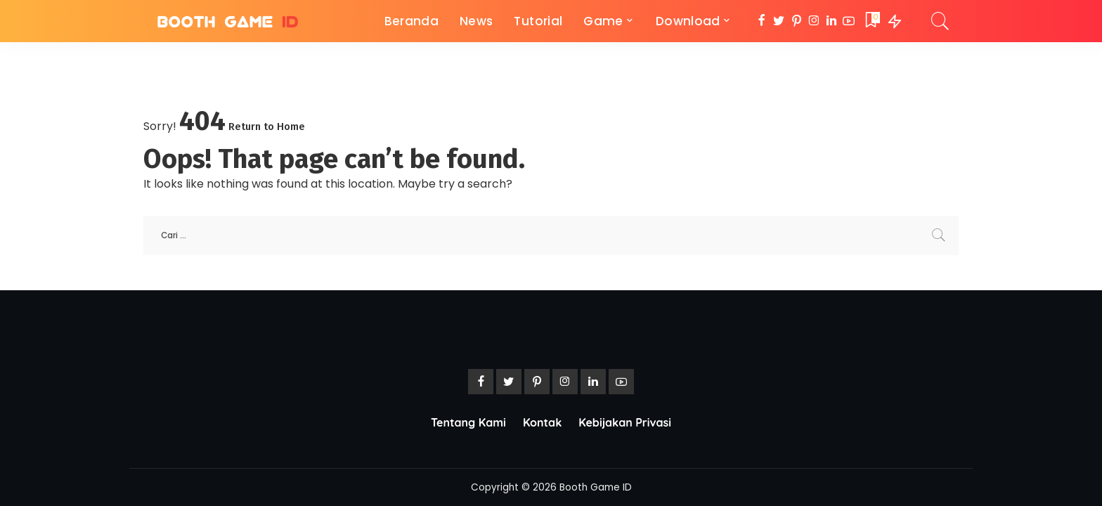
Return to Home (266, 126)
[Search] (940, 21)
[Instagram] (814, 21)
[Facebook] (761, 21)
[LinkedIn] (831, 21)
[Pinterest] (796, 21)
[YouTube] (848, 21)
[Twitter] (779, 21)
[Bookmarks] (871, 21)
